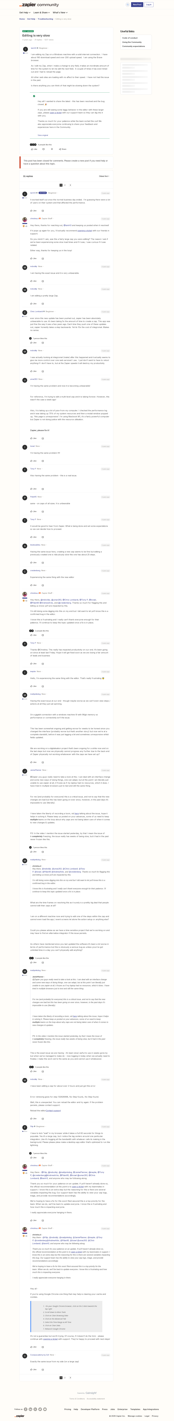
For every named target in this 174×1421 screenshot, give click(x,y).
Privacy (155, 1416)
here (77, 813)
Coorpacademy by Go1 (39, 1355)
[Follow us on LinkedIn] (30, 1409)
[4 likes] (41, 144)
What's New (60, 12)
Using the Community (132, 42)
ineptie (33, 671)
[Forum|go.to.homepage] (39, 4)
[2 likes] (39, 631)
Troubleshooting (45, 19)
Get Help (25, 12)
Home (22, 19)
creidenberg (35, 570)
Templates (135, 1409)
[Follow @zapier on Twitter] (40, 1409)
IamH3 (33, 48)
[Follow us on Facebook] (25, 1409)
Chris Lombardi (36, 311)
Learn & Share (41, 12)
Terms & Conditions (77, 1399)
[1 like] (38, 338)
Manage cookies (135, 1416)
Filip (31, 1126)
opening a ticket (84, 230)
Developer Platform (90, 1409)
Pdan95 (33, 497)
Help (76, 1409)
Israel (32, 446)
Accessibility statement (96, 1399)
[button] (137, 4)
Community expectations (133, 46)
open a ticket (56, 112)
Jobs (112, 1409)
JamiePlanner (35, 770)
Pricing (67, 1409)
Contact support (53, 1110)
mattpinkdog (35, 694)
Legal (147, 1416)
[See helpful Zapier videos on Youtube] (45, 1409)
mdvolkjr (33, 266)
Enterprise (122, 1409)
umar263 (33, 379)
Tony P (33, 469)
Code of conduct (130, 38)
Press (105, 1409)
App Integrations (151, 1409)
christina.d (34, 218)
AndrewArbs (35, 545)
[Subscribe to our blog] (35, 1409)
